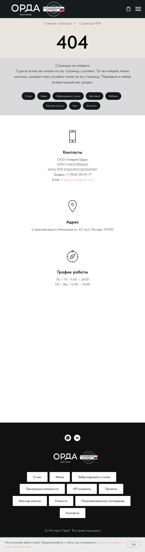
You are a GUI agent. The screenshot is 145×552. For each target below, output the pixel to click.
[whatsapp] (68, 439)
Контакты (92, 106)
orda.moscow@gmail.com (76, 180)
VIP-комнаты (82, 490)
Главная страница (57, 23)
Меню (43, 96)
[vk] (77, 439)
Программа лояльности (42, 490)
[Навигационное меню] (138, 9)
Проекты (111, 490)
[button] (128, 8)
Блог (75, 106)
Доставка (95, 96)
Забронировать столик (68, 96)
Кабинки (114, 96)
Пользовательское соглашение (102, 502)
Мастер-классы (54, 106)
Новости (61, 502)
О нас (27, 96)
